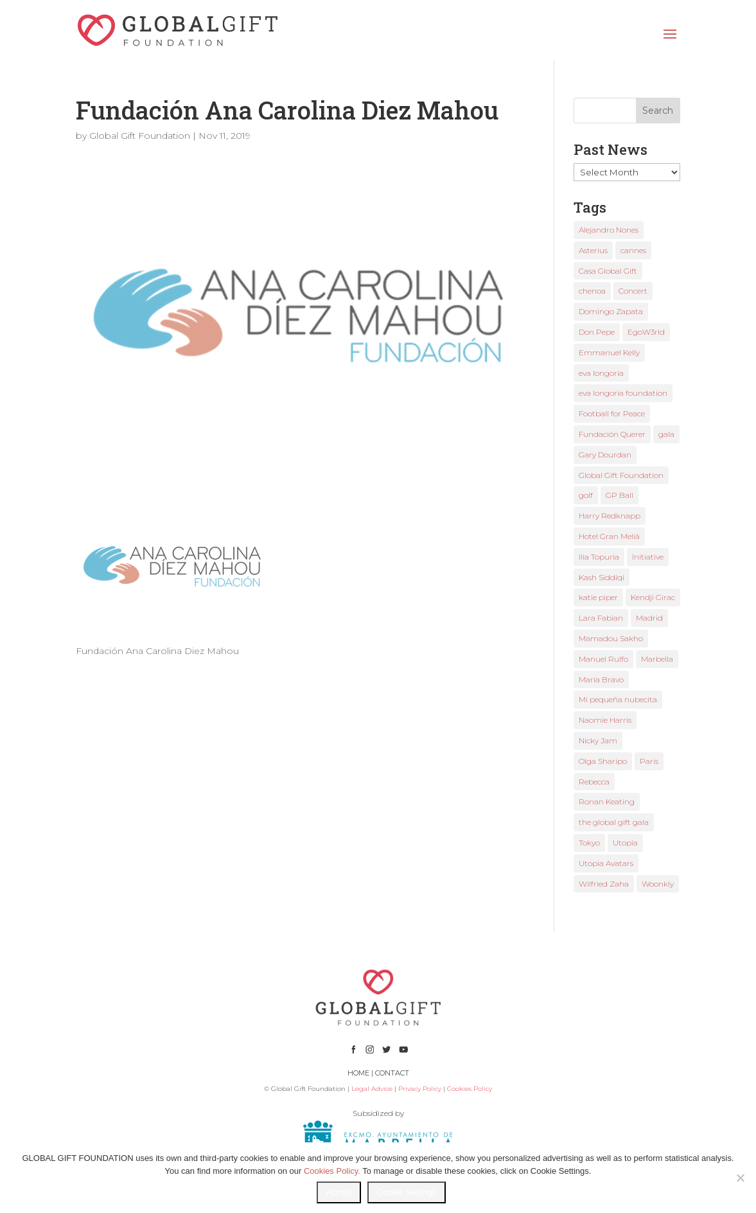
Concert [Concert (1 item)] (633, 291)
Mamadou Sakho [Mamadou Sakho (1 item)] (611, 638)
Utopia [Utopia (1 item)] (625, 842)
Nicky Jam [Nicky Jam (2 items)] (598, 740)
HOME (358, 1072)
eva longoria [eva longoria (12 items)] (601, 373)
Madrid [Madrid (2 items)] (649, 618)
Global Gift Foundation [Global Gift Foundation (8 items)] (621, 475)
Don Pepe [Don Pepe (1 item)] (597, 332)
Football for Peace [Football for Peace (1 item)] (612, 413)
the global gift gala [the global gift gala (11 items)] (614, 822)
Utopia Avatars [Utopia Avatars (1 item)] (606, 863)
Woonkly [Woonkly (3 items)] (658, 884)
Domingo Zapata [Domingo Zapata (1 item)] (611, 311)
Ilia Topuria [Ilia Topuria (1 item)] (599, 557)
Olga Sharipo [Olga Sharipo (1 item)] (603, 761)
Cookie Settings (406, 1192)
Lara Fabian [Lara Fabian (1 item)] (601, 618)
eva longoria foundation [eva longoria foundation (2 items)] (623, 393)
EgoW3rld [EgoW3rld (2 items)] (646, 332)
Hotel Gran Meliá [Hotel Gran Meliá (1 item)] (609, 536)
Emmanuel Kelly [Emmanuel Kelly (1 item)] (609, 352)
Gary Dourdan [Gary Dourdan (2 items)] (605, 454)
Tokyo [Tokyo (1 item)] (589, 842)
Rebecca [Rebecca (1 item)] (594, 781)
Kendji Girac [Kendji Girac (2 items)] (653, 597)
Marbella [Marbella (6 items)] (657, 659)
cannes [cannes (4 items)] (633, 250)
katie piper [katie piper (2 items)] (598, 597)
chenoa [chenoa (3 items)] (592, 291)
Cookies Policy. (332, 1171)
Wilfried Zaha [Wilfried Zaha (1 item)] (604, 884)
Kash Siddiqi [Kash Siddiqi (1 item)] (601, 577)
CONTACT (392, 1072)
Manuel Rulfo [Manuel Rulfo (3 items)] (603, 659)
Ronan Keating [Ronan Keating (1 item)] (607, 801)
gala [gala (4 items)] (666, 434)
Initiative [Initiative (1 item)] (648, 557)
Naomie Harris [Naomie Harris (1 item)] (605, 720)
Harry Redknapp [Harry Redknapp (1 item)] (609, 515)
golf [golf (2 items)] (586, 495)
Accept (339, 1192)
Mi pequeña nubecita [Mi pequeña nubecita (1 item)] (618, 699)
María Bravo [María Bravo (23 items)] (601, 679)
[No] (740, 1177)
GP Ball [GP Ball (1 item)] (619, 495)
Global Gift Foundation (139, 135)
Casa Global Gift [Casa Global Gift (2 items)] (608, 271)
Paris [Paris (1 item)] (649, 761)
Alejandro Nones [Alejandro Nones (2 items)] (608, 230)
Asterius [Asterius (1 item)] (593, 250)
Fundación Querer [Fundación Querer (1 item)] (612, 434)
